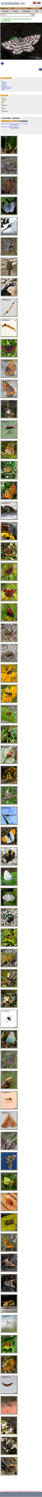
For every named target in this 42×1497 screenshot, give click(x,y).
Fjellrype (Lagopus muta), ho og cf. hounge (14, 123)
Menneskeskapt (6, 88)
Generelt (4, 82)
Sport (3, 89)
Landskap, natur (6, 87)
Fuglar (3, 83)
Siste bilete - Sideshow (11, 118)
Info (36, 11)
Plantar (15, 11)
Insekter (4, 84)
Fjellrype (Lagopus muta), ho (10, 126)
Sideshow (26, 11)
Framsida (5, 11)
